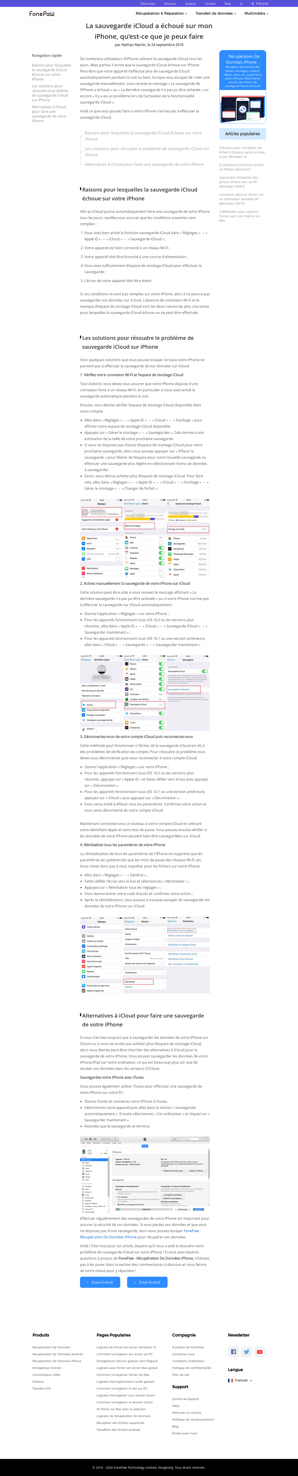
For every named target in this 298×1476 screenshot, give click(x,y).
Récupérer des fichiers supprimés (120, 1422)
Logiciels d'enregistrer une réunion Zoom (126, 1395)
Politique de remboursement (193, 1419)
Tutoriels (210, 3)
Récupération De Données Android (57, 1353)
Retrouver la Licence (186, 1412)
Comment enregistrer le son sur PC (122, 1388)
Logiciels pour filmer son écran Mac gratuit (127, 1367)
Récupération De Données (51, 1347)
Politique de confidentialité (191, 1367)
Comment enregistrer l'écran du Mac (123, 1374)
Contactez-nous (183, 1353)
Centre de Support (185, 1398)
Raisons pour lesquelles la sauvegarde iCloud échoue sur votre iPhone (51, 72)
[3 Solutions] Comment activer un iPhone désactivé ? (241, 167)
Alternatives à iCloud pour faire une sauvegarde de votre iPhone (49, 113)
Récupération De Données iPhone (56, 1360)
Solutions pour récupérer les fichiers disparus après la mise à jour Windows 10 (242, 152)
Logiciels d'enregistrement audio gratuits (126, 1381)
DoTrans (38, 1381)
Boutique (170, 3)
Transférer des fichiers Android (118, 1429)
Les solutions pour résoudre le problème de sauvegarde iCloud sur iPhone (50, 93)
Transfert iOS (41, 1388)
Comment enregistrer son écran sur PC (125, 1353)
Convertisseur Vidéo (46, 1374)
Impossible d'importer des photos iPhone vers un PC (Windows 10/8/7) (238, 181)
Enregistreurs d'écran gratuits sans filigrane (127, 1360)
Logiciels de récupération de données (124, 1415)
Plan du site (180, 1374)
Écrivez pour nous (184, 1433)
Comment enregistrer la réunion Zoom (125, 1402)
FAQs (176, 1405)
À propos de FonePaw (188, 1347)
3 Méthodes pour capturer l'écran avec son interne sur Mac (239, 216)
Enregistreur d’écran (46, 1367)
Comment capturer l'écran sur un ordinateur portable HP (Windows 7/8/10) (241, 199)
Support (190, 3)
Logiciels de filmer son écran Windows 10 (126, 1347)
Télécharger (147, 3)
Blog (228, 3)
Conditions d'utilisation (188, 1360)
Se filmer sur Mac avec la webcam (121, 1408)
